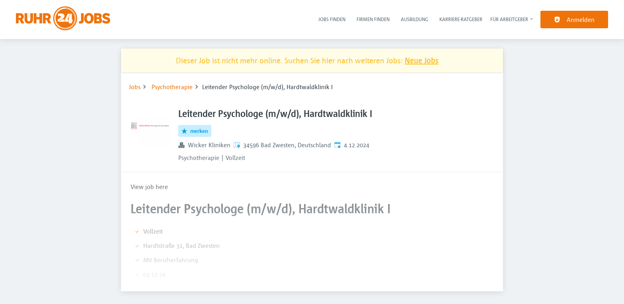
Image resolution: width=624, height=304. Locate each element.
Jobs (134, 87)
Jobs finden (331, 19)
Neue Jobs (422, 60)
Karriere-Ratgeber (460, 19)
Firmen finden (373, 19)
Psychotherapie (172, 87)
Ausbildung (414, 19)
